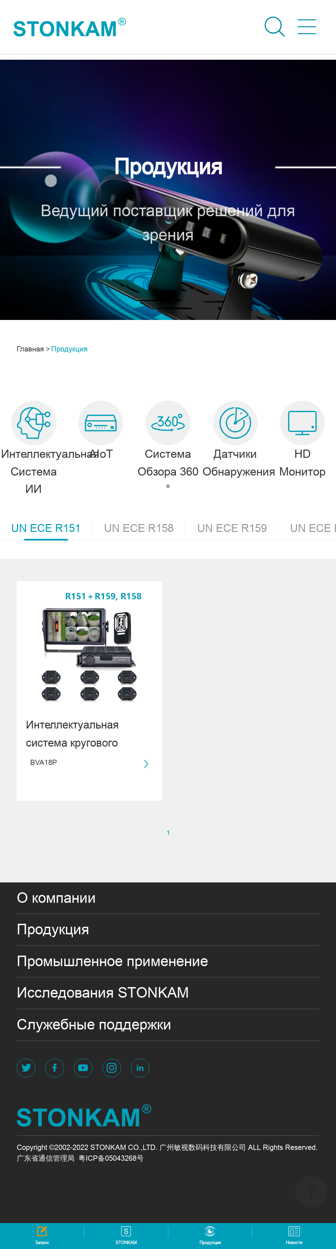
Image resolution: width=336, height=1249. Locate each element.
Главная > (33, 349)
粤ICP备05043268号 (111, 1158)
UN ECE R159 (237, 528)
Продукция (69, 349)
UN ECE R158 (144, 528)
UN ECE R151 (51, 530)
